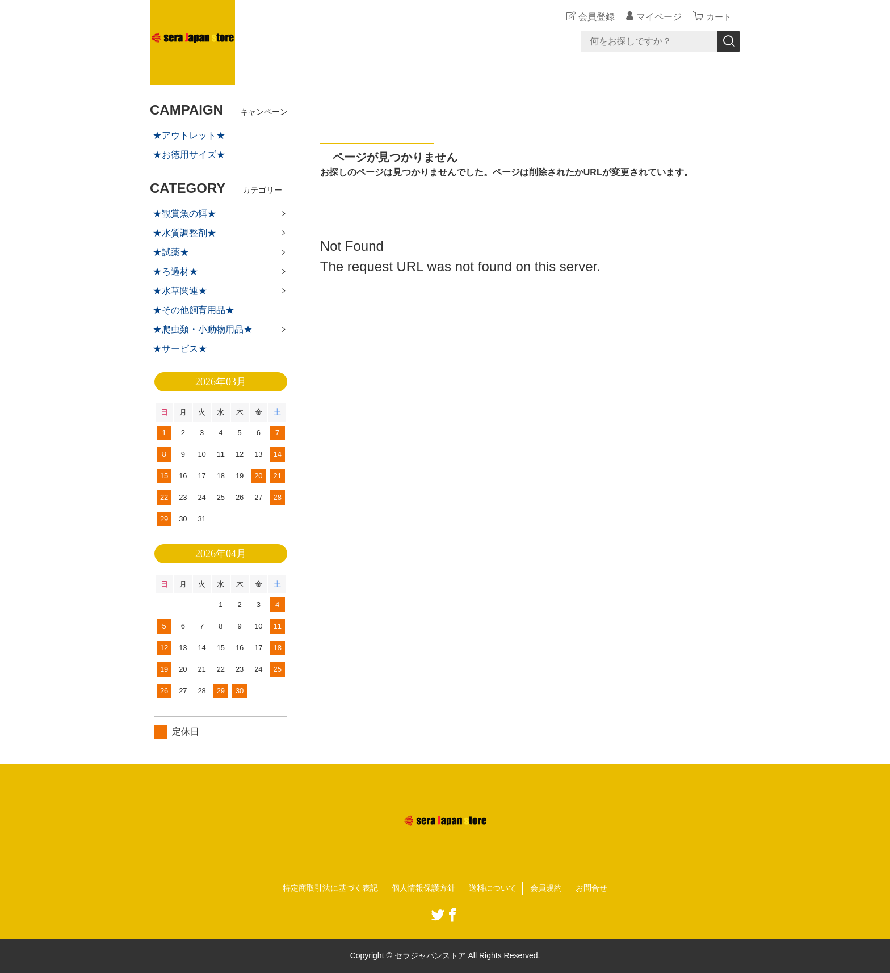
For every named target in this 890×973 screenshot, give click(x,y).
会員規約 (546, 887)
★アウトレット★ (189, 135)
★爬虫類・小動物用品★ (203, 329)
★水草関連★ (180, 291)
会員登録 (595, 17)
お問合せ (591, 887)
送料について (493, 887)
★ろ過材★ (175, 271)
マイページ (657, 17)
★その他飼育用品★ (193, 310)
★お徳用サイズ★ (189, 154)
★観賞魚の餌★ (184, 213)
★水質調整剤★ (184, 233)
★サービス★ (180, 348)
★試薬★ (171, 252)
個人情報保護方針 (423, 887)
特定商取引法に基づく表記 (330, 887)
